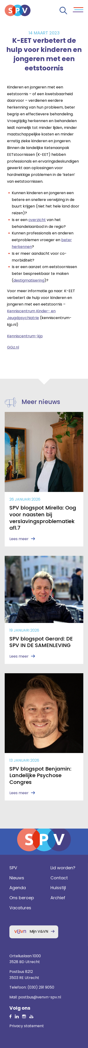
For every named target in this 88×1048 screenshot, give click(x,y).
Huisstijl (58, 888)
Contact (59, 878)
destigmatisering (28, 280)
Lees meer (19, 539)
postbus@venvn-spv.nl (39, 997)
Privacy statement (26, 1026)
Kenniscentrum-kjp (25, 336)
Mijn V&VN (39, 931)
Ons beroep (21, 898)
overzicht (37, 219)
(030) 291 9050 (40, 987)
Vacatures (20, 908)
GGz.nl (13, 347)
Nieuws (16, 878)
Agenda (17, 888)
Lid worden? (62, 868)
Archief (57, 898)
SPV (13, 868)
